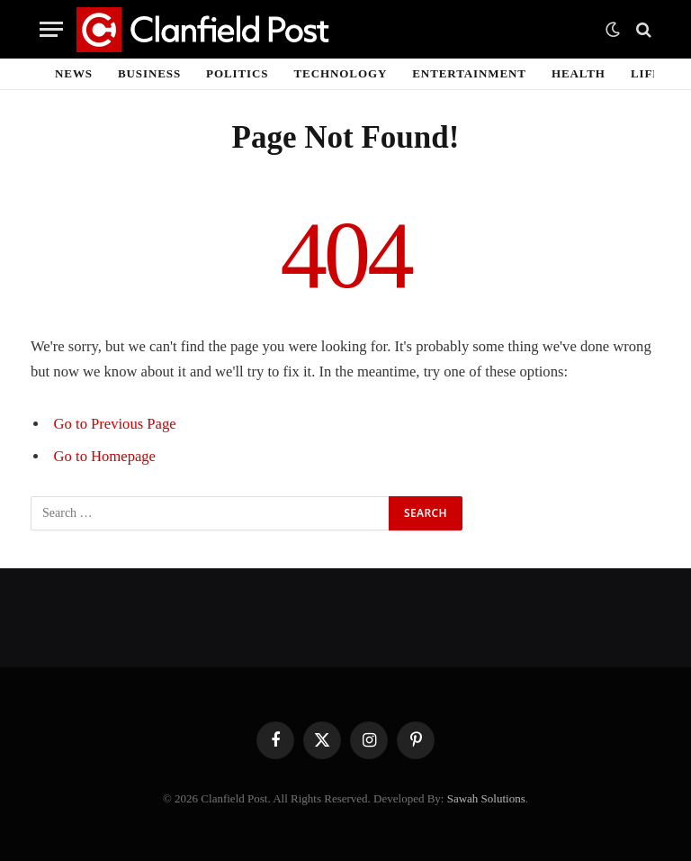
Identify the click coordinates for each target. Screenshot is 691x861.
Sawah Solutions (486, 798)
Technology (341, 73)
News (74, 73)
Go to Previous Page (115, 423)
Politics (237, 73)
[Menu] (51, 29)
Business (149, 73)
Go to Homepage (105, 456)
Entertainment (469, 73)
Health (579, 73)
